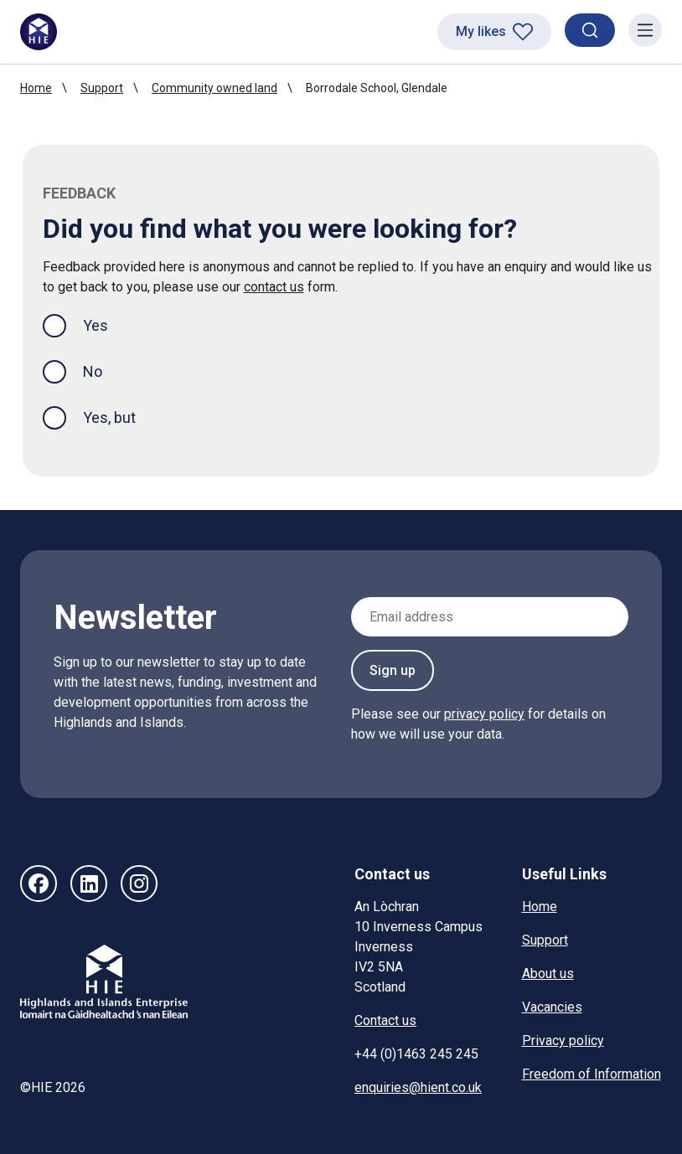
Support (101, 88)
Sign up (392, 670)
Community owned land (214, 88)
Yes (109, 323)
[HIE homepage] (38, 31)
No (92, 371)
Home (36, 88)
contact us (274, 287)
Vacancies (552, 1007)
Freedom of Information (591, 1074)
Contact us (385, 1020)
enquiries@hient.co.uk (418, 1087)
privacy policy (484, 714)
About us (548, 973)
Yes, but (109, 417)
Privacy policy (563, 1040)
